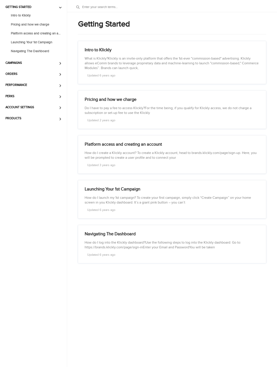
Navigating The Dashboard (30, 51)
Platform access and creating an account (36, 33)
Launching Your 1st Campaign (31, 42)
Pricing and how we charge (30, 24)
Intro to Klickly (21, 15)
